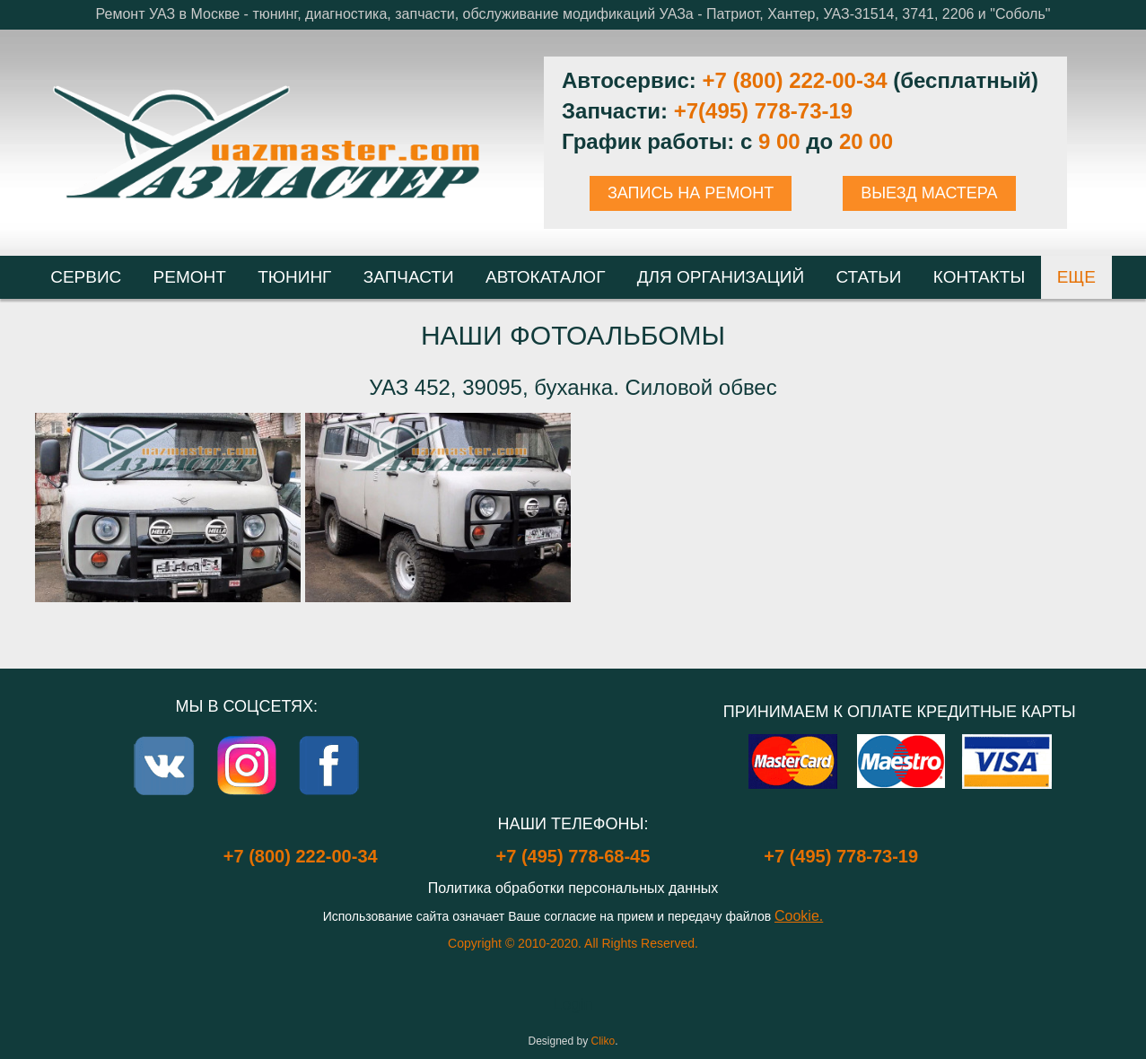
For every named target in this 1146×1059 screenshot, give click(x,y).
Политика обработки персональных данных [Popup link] (573, 888)
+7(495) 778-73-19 (763, 111)
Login (572, 1004)
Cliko (603, 1041)
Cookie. (798, 915)
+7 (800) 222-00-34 (794, 80)
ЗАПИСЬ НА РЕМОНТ (691, 193)
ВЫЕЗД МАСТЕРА (929, 193)
